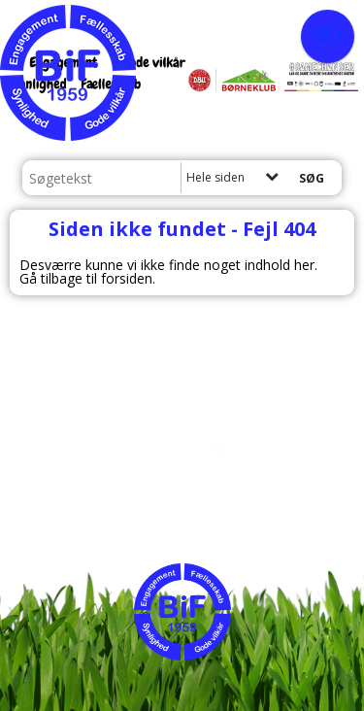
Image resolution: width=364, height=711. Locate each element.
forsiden (126, 278)
